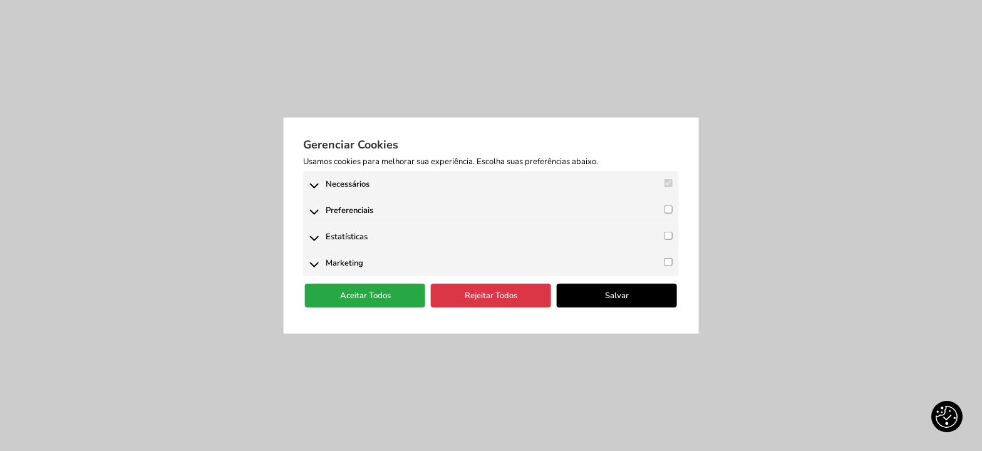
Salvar (617, 295)
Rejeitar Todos (491, 295)
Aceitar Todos (365, 295)
